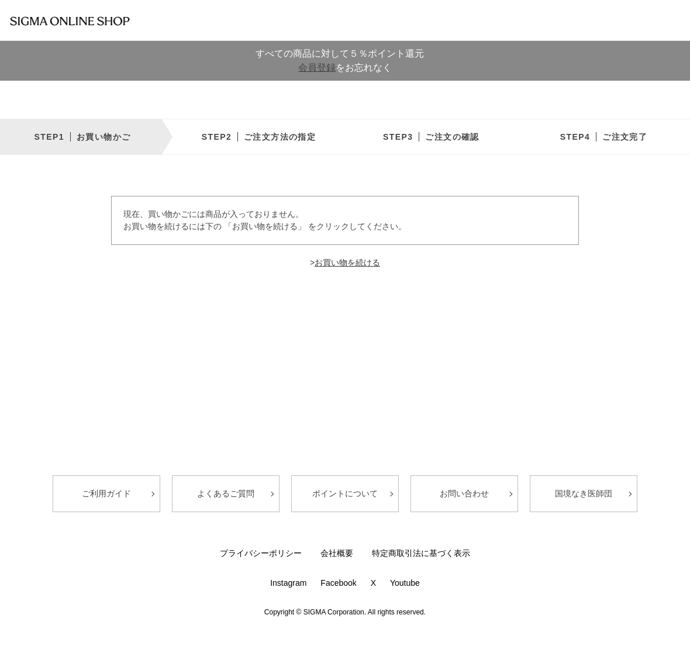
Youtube (405, 583)
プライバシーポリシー (261, 553)
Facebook (338, 583)
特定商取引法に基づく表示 (421, 553)
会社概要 (336, 553)
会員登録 (317, 67)
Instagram (288, 583)
